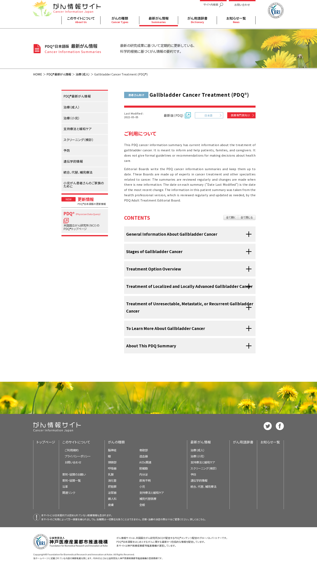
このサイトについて (76, 442)
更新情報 (86, 199)
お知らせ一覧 (270, 442)
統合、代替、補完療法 (203, 486)
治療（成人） (83, 74)
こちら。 (202, 519)
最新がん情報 (200, 442)
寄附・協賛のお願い (74, 474)
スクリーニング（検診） (203, 468)
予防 (193, 474)
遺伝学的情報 (198, 480)
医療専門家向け (240, 115)
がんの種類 (116, 442)
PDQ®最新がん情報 (58, 74)
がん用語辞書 (243, 442)
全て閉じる (247, 217)
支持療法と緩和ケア (202, 462)
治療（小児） (197, 456)
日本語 (208, 115)
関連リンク (68, 492)
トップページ (46, 442)
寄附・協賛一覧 (71, 480)
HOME (37, 74)
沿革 (65, 486)
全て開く (231, 217)
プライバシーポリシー (78, 456)
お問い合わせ (73, 462)
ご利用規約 (71, 450)
